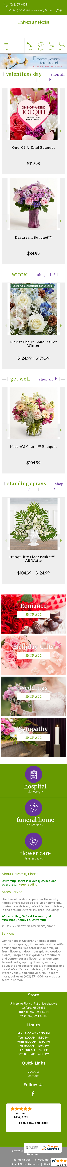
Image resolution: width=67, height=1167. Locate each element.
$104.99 (33, 462)
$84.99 (33, 253)
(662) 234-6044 (18, 4)
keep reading (28, 884)
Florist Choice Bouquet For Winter (33, 344)
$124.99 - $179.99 (33, 358)
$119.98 (33, 163)
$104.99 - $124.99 (33, 573)
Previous (5, 131)
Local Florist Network (25, 1164)
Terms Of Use (22, 1159)
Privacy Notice (44, 1159)
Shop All (44, 275)
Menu (6, 49)
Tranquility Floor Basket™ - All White (33, 559)
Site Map (48, 1164)
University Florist (33, 22)
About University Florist (20, 874)
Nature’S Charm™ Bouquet (33, 447)
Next (61, 131)
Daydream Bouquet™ (33, 237)
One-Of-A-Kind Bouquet (33, 147)
